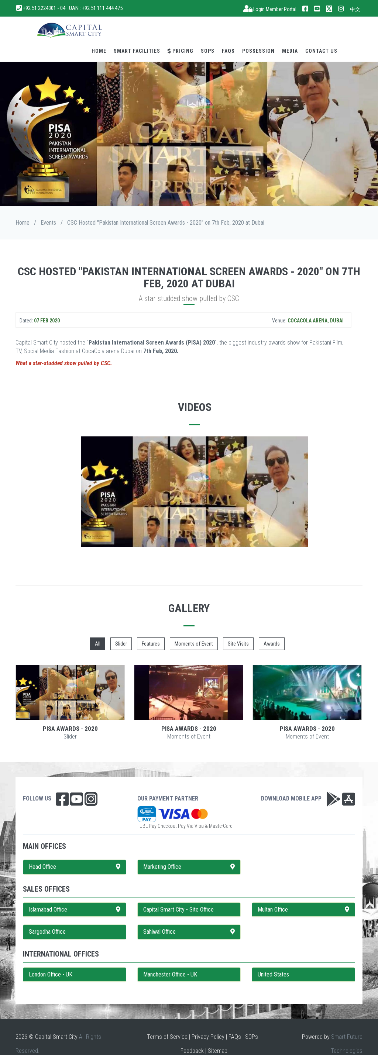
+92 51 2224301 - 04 (41, 8)
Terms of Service (167, 1036)
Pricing (180, 51)
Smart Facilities (137, 51)
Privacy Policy (208, 1036)
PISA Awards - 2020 (70, 728)
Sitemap (217, 1050)
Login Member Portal (270, 9)
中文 (355, 9)
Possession (258, 51)
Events (48, 222)
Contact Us (321, 51)
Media (290, 51)
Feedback (192, 1050)
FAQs (228, 51)
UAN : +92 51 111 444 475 (96, 8)
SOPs (207, 51)
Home (99, 51)
